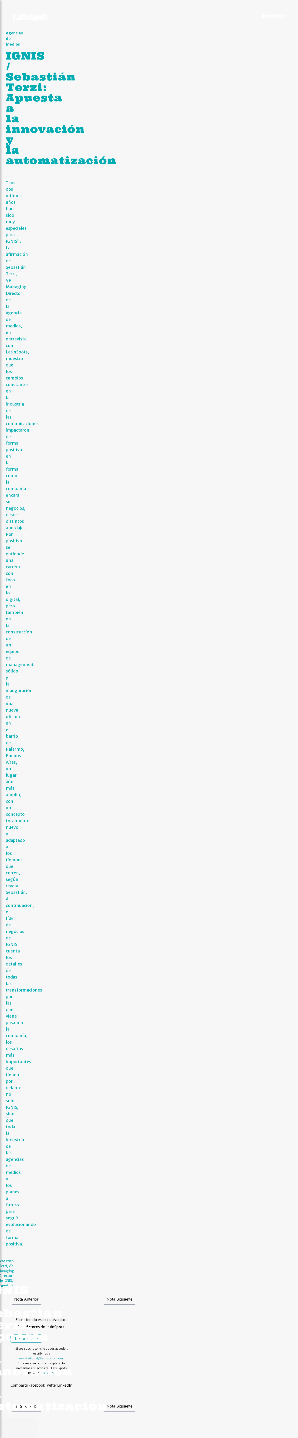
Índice (273, 15)
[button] (6, 453)
